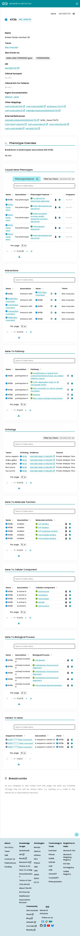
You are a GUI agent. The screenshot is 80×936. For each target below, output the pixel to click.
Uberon (37, 851)
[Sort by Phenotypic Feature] (50, 194)
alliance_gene (12, 97)
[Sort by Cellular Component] (56, 587)
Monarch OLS (69, 850)
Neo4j (23, 858)
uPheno (37, 855)
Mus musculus (11, 47)
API (21, 854)
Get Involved (32, 910)
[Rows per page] (24, 245)
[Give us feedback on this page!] (76, 834)
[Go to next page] (26, 251)
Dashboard (24, 896)
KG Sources (24, 892)
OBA (36, 867)
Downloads (24, 850)
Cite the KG (24, 884)
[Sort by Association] (27, 194)
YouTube (31, 926)
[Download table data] (19, 256)
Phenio (37, 863)
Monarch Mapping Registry (67, 857)
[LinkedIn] (45, 925)
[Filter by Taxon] (59, 179)
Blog (29, 918)
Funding (8, 867)
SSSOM (52, 862)
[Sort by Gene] (12, 194)
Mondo (37, 847)
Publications (10, 863)
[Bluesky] (52, 925)
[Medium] (50, 921)
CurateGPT (54, 878)
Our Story (9, 847)
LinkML (51, 858)
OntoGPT (53, 874)
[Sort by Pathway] (40, 369)
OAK (50, 866)
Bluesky (30, 930)
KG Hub (66, 863)
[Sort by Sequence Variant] (24, 735)
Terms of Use (25, 880)
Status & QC (25, 866)
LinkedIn (31, 922)
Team (7, 851)
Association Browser (24, 901)
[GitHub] (41, 925)
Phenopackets (55, 881)
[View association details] (59, 199)
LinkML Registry (67, 872)
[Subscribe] (42, 921)
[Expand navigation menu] (77, 4)
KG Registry (68, 867)
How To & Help (25, 870)
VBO (36, 870)
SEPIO (36, 878)
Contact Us (10, 859)
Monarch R (25, 862)
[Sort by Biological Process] (50, 655)
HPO (36, 859)
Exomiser (53, 850)
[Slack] (46, 921)
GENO (36, 874)
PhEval (52, 854)
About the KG (25, 888)
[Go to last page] (31, 251)
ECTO (36, 882)
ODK (50, 870)
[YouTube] (48, 925)
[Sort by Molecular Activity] (54, 520)
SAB (6, 855)
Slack (29, 914)
